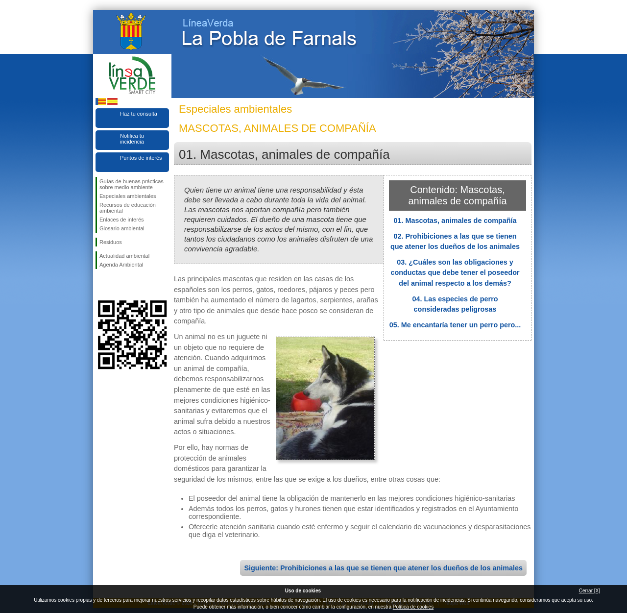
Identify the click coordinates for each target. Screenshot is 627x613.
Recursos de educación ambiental (127, 208)
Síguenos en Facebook (101, 285)
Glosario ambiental (122, 228)
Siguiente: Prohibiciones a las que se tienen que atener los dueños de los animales (383, 568)
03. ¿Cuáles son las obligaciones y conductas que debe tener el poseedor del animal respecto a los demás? (454, 272)
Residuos (110, 242)
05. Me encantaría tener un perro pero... (455, 325)
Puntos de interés (141, 158)
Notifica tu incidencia (132, 139)
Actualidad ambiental (124, 256)
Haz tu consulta (138, 114)
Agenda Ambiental (121, 265)
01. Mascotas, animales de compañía (454, 220)
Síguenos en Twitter (117, 285)
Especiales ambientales (127, 196)
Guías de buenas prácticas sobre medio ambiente (131, 184)
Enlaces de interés (121, 219)
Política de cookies (413, 607)
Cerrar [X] (589, 590)
